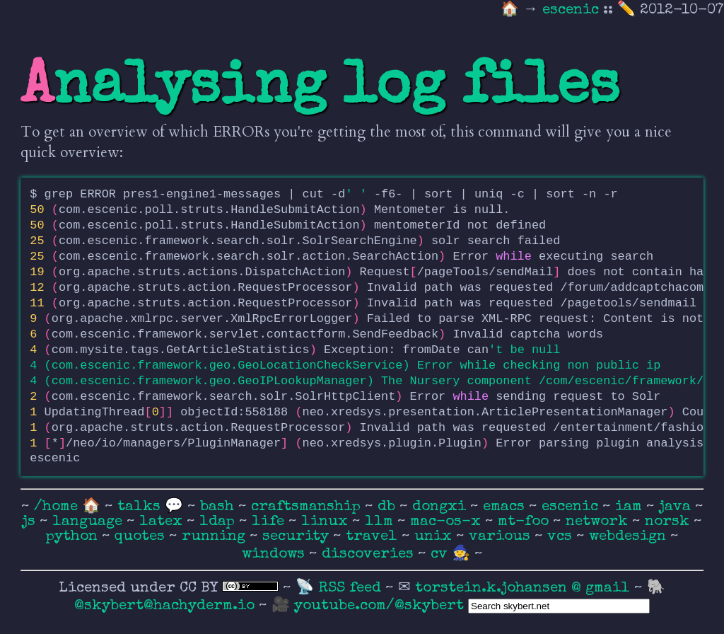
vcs (561, 536)
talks (138, 507)
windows (275, 554)
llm (381, 521)
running (216, 536)
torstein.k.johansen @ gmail (524, 588)
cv (441, 554)
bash (219, 507)
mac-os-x (447, 521)
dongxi (441, 507)
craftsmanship (308, 507)
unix (435, 536)
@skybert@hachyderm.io (164, 606)
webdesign (629, 536)
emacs (506, 507)
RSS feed (351, 588)
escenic (572, 10)
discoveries (370, 554)
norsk (669, 521)
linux (326, 521)
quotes (142, 536)
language (89, 521)
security (297, 536)
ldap (219, 521)
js (31, 521)
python (74, 536)
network (599, 521)
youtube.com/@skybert (379, 606)
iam (630, 507)
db (388, 507)
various (502, 536)
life (270, 521)
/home (56, 507)
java (677, 507)
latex (163, 521)
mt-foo (525, 521)
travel (374, 536)
